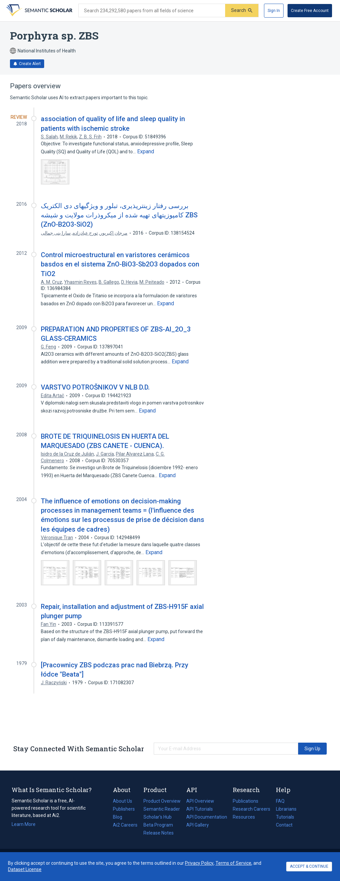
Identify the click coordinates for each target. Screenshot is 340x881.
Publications (245, 801)
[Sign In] (274, 11)
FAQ (280, 801)
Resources (244, 817)
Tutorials (285, 817)
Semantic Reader (161, 809)
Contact (284, 825)
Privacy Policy (199, 863)
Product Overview (162, 801)
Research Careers (251, 809)
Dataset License (25, 869)
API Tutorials (199, 809)
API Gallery (197, 825)
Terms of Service (233, 863)
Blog (120, 817)
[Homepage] (38, 10)
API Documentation (206, 817)
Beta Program (158, 825)
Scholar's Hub (157, 817)
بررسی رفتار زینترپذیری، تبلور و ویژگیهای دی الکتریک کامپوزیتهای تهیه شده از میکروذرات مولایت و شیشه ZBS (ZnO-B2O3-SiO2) (119, 215)
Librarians (286, 809)
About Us (122, 801)
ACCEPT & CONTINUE (309, 866)
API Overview (200, 801)
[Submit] (241, 10)
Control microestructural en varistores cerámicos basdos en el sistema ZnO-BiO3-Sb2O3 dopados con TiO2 (120, 264)
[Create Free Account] (310, 10)
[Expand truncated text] (145, 151)
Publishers (124, 809)
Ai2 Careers (125, 825)
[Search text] (152, 11)
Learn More (24, 824)
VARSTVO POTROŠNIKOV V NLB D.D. (95, 387)
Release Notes (158, 833)
